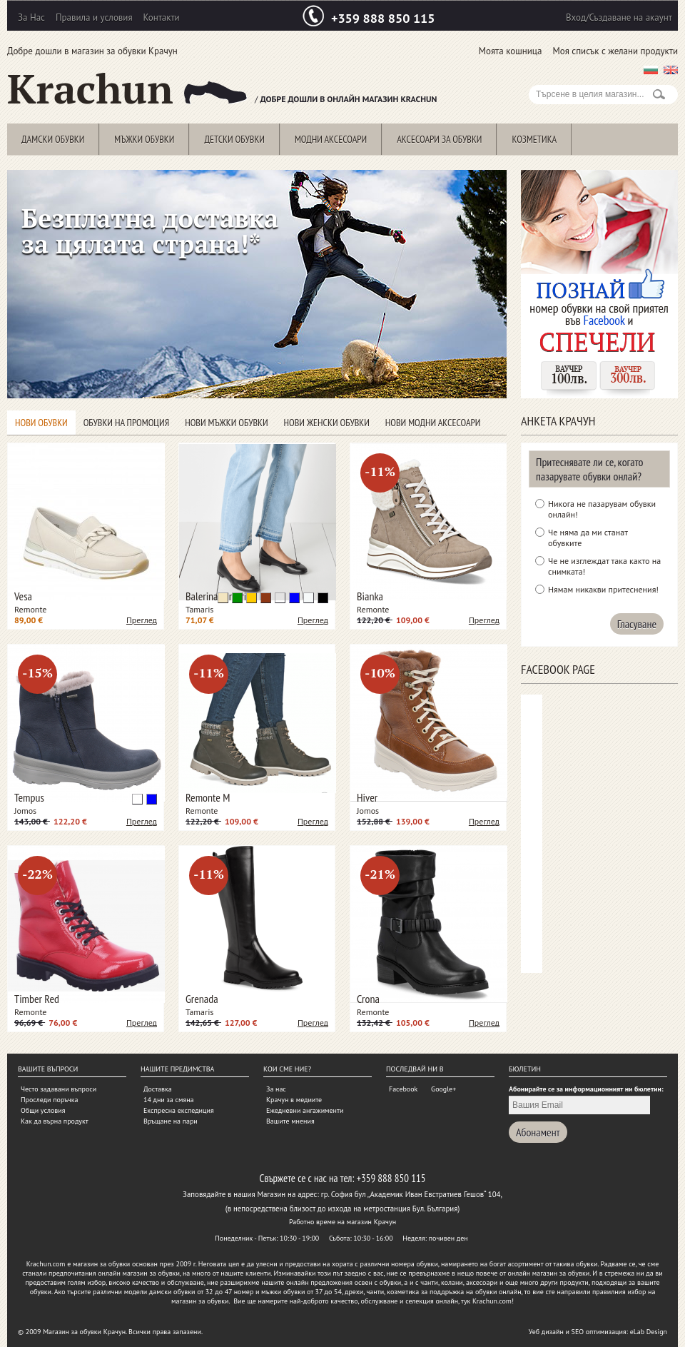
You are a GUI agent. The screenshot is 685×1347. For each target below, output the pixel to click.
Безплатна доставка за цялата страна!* (149, 231)
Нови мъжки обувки (226, 422)
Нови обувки (41, 422)
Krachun (127, 89)
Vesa (23, 596)
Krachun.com (46, 1263)
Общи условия (43, 1110)
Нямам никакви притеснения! (603, 589)
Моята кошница (510, 51)
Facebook (403, 1089)
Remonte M (208, 797)
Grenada (202, 999)
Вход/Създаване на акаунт (619, 17)
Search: (537, 77)
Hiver (367, 797)
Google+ (443, 1089)
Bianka (370, 596)
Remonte (30, 609)
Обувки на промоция (126, 422)
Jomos (25, 810)
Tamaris (199, 609)
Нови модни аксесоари (433, 422)
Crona (368, 999)
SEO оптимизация (599, 1331)
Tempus (29, 797)
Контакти (161, 17)
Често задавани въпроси (58, 1089)
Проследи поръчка (49, 1099)
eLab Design (648, 1331)
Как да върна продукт (54, 1121)
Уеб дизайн (546, 1331)
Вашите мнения (290, 1121)
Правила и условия (94, 17)
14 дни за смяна (168, 1099)
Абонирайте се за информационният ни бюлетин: (586, 1089)
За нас (276, 1089)
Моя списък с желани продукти (615, 51)
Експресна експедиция (178, 1110)
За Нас (31, 17)
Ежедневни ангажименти (304, 1110)
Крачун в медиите (294, 1099)
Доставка (157, 1089)
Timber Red (36, 999)
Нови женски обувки (327, 422)
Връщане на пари (170, 1121)
